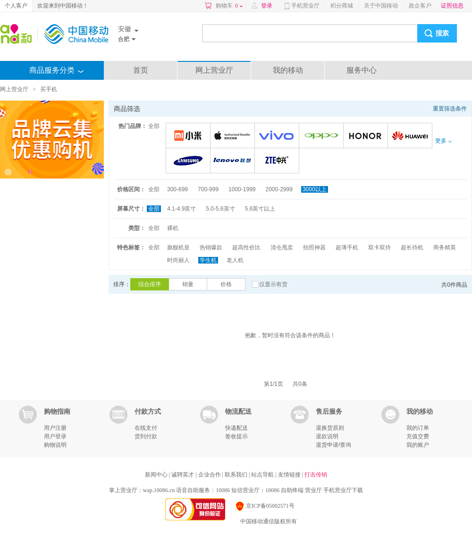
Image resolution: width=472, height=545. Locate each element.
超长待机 (412, 247)
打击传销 (315, 474)
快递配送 (236, 428)
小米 (189, 136)
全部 (154, 126)
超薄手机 (347, 247)
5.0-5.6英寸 (220, 208)
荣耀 (367, 136)
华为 (411, 136)
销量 (188, 284)
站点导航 (263, 474)
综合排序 (149, 284)
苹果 (233, 136)
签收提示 (236, 436)
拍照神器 (314, 247)
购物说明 (55, 445)
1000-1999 (241, 189)
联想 (233, 161)
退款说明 (327, 436)
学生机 (208, 260)
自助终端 (292, 490)
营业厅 (313, 490)
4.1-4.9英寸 (181, 208)
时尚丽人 (178, 260)
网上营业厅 (214, 70)
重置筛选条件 (450, 108)
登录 (266, 5)
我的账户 (417, 445)
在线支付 (146, 428)
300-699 (177, 189)
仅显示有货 (273, 284)
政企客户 (420, 5)
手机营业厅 (305, 5)
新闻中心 (157, 474)
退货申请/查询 (333, 445)
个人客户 (16, 5)
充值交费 (417, 436)
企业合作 (210, 474)
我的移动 (288, 70)
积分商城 (341, 5)
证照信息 (452, 5)
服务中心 (361, 70)
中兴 (278, 161)
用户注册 (55, 428)
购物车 (229, 5)
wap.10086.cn (159, 490)
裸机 (172, 228)
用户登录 (55, 436)
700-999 (208, 189)
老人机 (235, 260)
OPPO (322, 136)
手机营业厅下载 (343, 490)
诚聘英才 (183, 474)
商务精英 (444, 247)
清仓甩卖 (281, 247)
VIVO (278, 136)
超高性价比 (246, 247)
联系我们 (237, 474)
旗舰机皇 (178, 247)
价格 (226, 284)
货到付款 (146, 436)
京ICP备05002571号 (265, 505)
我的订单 (417, 428)
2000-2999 (278, 189)
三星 (189, 161)
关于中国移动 (381, 5)
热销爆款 (211, 247)
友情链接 (290, 474)
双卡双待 (379, 247)
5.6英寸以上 (260, 208)
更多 (443, 140)
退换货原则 (330, 428)
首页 (140, 70)
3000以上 (315, 189)
